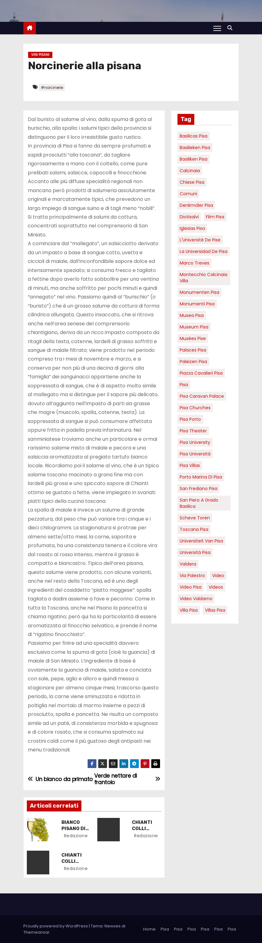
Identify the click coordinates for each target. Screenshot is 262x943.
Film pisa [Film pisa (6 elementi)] (215, 217)
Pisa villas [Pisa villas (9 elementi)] (190, 465)
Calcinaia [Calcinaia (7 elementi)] (190, 171)
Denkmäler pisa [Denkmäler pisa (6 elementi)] (196, 205)
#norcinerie (52, 87)
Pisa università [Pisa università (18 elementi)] (195, 454)
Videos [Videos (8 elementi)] (216, 587)
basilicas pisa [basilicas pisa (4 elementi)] (193, 136)
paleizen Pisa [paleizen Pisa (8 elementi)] (193, 361)
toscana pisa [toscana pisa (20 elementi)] (194, 529)
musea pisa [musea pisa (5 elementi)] (192, 315)
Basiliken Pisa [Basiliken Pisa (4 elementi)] (193, 159)
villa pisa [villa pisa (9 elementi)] (189, 610)
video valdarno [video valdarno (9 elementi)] (196, 598)
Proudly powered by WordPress (56, 926)
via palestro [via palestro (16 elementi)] (192, 575)
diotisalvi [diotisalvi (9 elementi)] (189, 217)
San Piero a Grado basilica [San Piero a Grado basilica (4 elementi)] (199, 503)
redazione (75, 836)
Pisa (165, 929)
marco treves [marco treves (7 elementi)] (194, 263)
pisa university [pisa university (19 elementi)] (195, 442)
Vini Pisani (40, 54)
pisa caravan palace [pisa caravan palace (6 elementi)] (202, 396)
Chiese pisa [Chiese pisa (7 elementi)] (192, 182)
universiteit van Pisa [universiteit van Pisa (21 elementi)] (201, 541)
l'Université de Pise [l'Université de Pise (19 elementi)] (200, 240)
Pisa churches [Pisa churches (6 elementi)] (195, 408)
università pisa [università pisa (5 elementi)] (195, 552)
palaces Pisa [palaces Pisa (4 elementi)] (193, 350)
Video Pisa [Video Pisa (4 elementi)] (190, 587)
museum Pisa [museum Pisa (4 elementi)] (194, 327)
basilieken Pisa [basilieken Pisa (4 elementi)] (195, 147)
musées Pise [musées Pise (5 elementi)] (193, 338)
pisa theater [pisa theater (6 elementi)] (193, 431)
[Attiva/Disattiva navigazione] (217, 28)
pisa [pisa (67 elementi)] (184, 385)
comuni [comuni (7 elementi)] (188, 194)
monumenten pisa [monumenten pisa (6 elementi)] (199, 292)
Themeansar (36, 932)
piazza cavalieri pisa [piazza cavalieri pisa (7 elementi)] (201, 373)
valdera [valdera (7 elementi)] (188, 564)
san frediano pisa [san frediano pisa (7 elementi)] (198, 488)
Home (149, 929)
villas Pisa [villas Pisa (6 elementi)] (215, 610)
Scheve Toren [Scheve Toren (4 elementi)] (195, 518)
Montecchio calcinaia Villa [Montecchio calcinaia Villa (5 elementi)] (203, 277)
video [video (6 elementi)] (218, 575)
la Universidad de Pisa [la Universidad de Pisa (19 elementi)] (203, 251)
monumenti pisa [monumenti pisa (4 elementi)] (197, 304)
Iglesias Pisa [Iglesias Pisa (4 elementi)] (192, 228)
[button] (231, 28)
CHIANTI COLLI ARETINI (142, 828)
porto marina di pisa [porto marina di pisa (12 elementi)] (201, 477)
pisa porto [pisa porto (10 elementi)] (190, 419)
